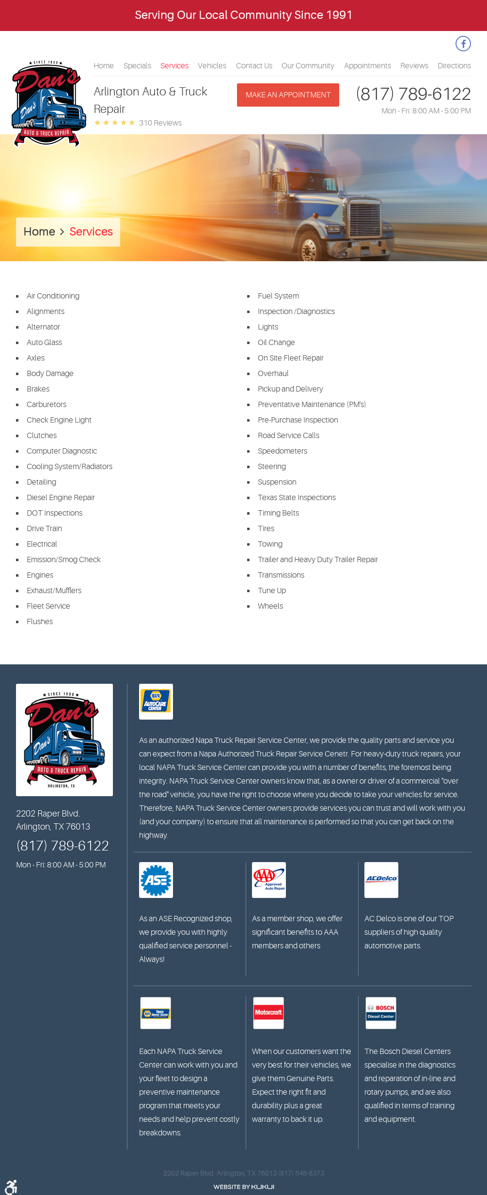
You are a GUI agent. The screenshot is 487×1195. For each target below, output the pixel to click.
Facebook (463, 43)
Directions (454, 66)
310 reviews (160, 123)
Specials (137, 66)
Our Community (308, 66)
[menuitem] (104, 66)
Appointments (367, 66)
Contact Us (254, 66)
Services (174, 66)
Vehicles (212, 66)
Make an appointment (288, 95)
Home (104, 66)
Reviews (414, 66)
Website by (244, 1187)
